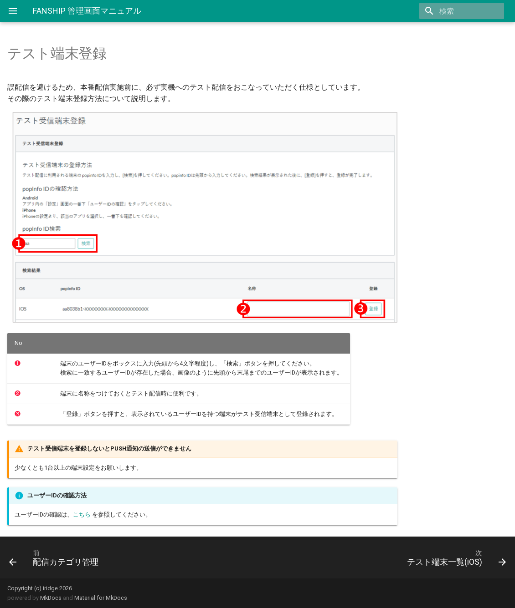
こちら (82, 514)
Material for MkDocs (100, 597)
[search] (451, 11)
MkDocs (51, 597)
